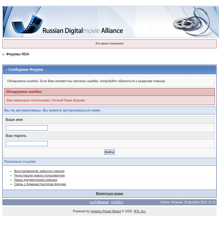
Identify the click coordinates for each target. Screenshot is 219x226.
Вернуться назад (109, 193)
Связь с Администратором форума (40, 184)
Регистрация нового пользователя (39, 175)
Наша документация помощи (35, 179)
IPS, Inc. (140, 211)
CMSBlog (117, 202)
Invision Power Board (106, 211)
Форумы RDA (17, 54)
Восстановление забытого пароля (39, 171)
